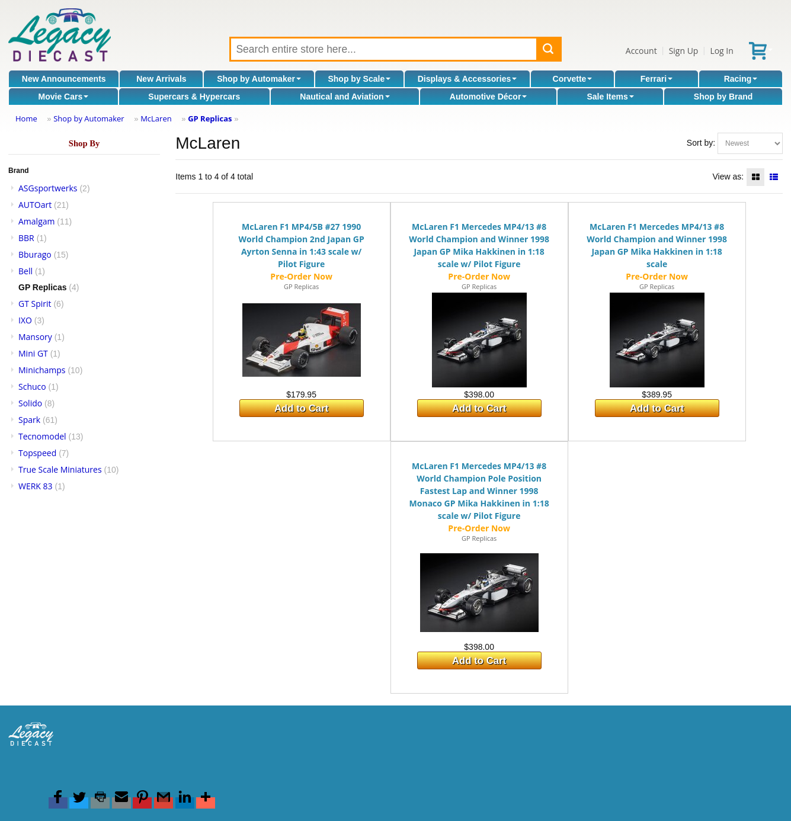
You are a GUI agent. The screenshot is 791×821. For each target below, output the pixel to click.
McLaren (156, 118)
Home (26, 118)
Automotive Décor (488, 96)
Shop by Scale (359, 79)
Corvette (573, 79)
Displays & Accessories (467, 79)
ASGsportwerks (48, 188)
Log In (721, 50)
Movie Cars (64, 96)
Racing (741, 79)
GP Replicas (210, 118)
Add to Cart (301, 408)
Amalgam (36, 221)
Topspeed (37, 452)
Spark (29, 419)
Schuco (32, 386)
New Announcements (64, 79)
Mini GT (33, 353)
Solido (30, 403)
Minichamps (42, 370)
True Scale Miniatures (60, 469)
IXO (25, 320)
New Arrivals (161, 79)
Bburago (35, 254)
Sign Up (684, 50)
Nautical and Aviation (344, 96)
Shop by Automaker (259, 79)
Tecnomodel (42, 436)
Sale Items (610, 96)
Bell (25, 271)
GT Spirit (35, 303)
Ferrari (656, 79)
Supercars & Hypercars (194, 96)
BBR (26, 237)
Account (641, 50)
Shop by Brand (723, 96)
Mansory (35, 336)
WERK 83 (35, 486)
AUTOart (35, 204)
